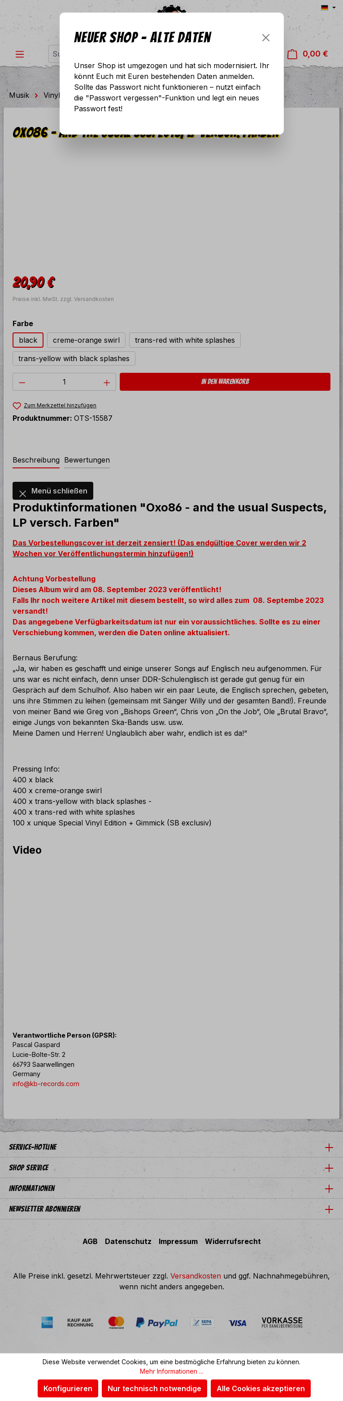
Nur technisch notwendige (154, 1388)
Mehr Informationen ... (171, 1371)
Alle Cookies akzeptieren (261, 1388)
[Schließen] (266, 38)
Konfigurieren (67, 1388)
